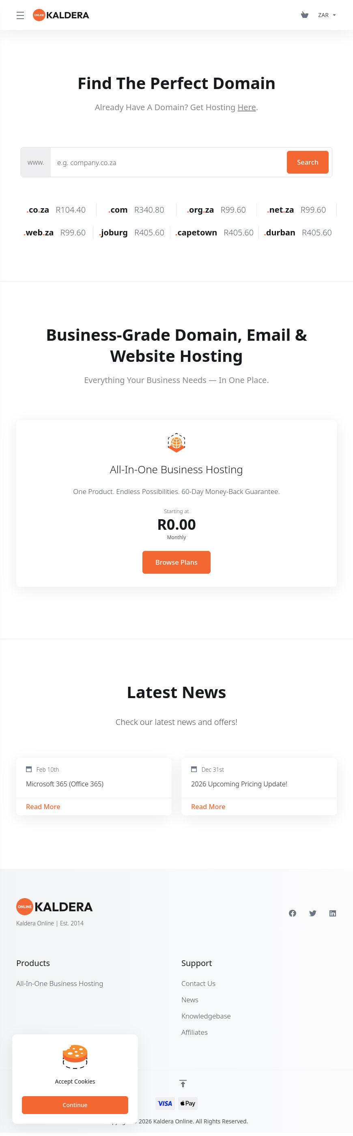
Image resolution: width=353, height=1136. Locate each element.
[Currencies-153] (326, 15)
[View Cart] (306, 15)
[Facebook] (292, 916)
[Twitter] (313, 916)
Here (247, 107)
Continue (75, 1105)
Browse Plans (176, 562)
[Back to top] (183, 1087)
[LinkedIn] (333, 916)
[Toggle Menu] (19, 15)
